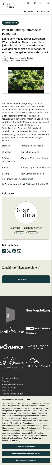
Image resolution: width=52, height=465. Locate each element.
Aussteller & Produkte (12, 384)
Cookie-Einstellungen (12, 393)
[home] (10, 5)
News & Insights (10, 387)
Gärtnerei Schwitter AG (37, 184)
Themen (6, 381)
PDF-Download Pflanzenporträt (17, 179)
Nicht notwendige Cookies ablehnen (26, 453)
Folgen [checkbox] (20, 233)
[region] (26, 430)
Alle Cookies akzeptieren (26, 460)
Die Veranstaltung (10, 378)
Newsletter (7, 390)
